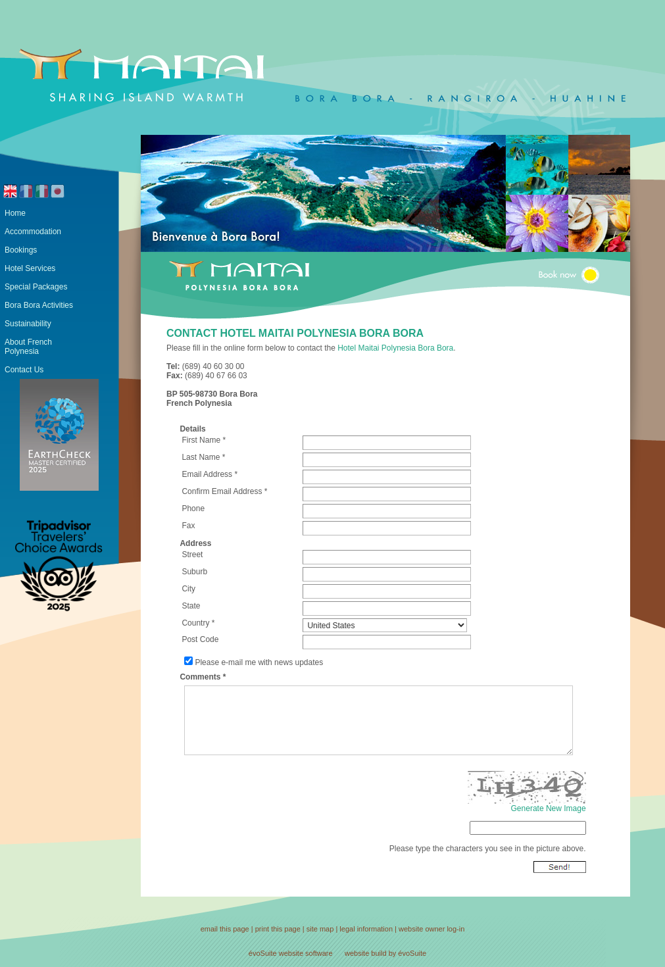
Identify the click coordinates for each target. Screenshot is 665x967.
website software (306, 953)
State (191, 605)
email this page (225, 929)
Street (192, 554)
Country (195, 623)
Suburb (194, 571)
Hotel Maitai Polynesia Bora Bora (395, 348)
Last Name (201, 457)
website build (366, 953)
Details (192, 429)
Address (195, 543)
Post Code (200, 639)
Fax (188, 525)
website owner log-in (431, 929)
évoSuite (263, 953)
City (188, 588)
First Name (201, 440)
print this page (278, 929)
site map (320, 929)
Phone (193, 508)
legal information (366, 929)
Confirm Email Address (222, 491)
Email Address (207, 474)
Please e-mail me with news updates (259, 662)
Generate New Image (548, 808)
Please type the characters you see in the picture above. (487, 848)
